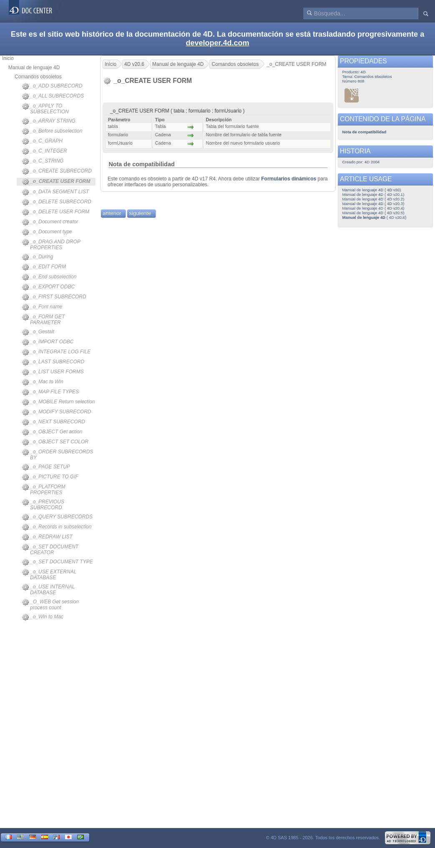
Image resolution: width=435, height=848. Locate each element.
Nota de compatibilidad (141, 164)
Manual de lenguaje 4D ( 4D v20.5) (373, 212)
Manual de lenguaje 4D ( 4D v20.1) (373, 194)
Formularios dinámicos (288, 179)
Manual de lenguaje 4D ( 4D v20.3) (373, 203)
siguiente (140, 213)
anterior (112, 213)
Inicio (8, 58)
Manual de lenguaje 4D (34, 67)
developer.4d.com (217, 43)
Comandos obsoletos (38, 77)
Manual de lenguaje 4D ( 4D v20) (371, 190)
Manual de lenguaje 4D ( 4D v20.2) (373, 199)
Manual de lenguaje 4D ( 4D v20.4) (373, 208)
